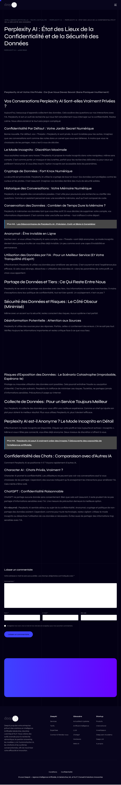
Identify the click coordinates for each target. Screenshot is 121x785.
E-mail (45, 613)
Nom (6, 613)
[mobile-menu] (114, 5)
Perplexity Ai (10, 50)
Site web (83, 613)
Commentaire (9, 581)
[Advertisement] (60, 72)
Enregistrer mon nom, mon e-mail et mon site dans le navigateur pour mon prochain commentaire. (40, 626)
